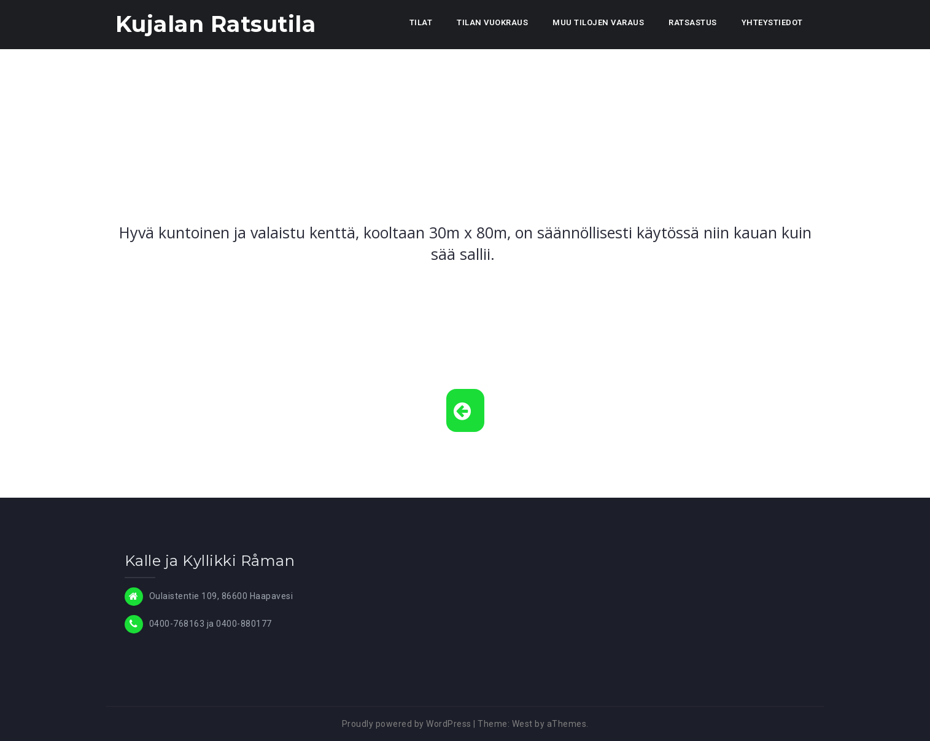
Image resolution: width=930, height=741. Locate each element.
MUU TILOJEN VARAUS (598, 22)
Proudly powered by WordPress (406, 724)
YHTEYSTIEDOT (772, 22)
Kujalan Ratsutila (215, 23)
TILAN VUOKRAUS (492, 22)
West (522, 724)
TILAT (421, 22)
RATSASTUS (692, 22)
